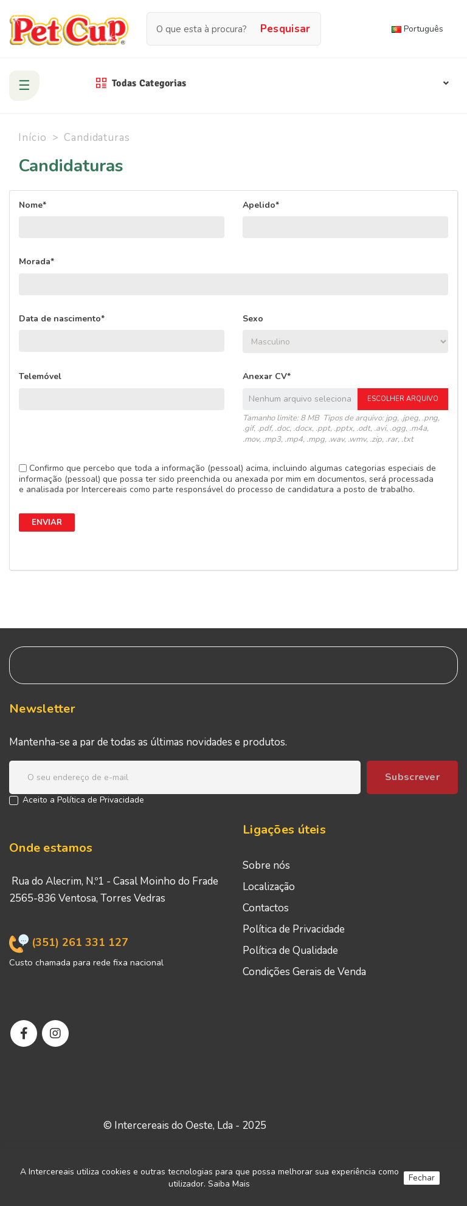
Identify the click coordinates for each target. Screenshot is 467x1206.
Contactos (266, 908)
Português (417, 29)
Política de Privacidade (100, 800)
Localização (269, 887)
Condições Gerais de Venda (304, 972)
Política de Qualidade (290, 951)
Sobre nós (266, 865)
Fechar (422, 1178)
